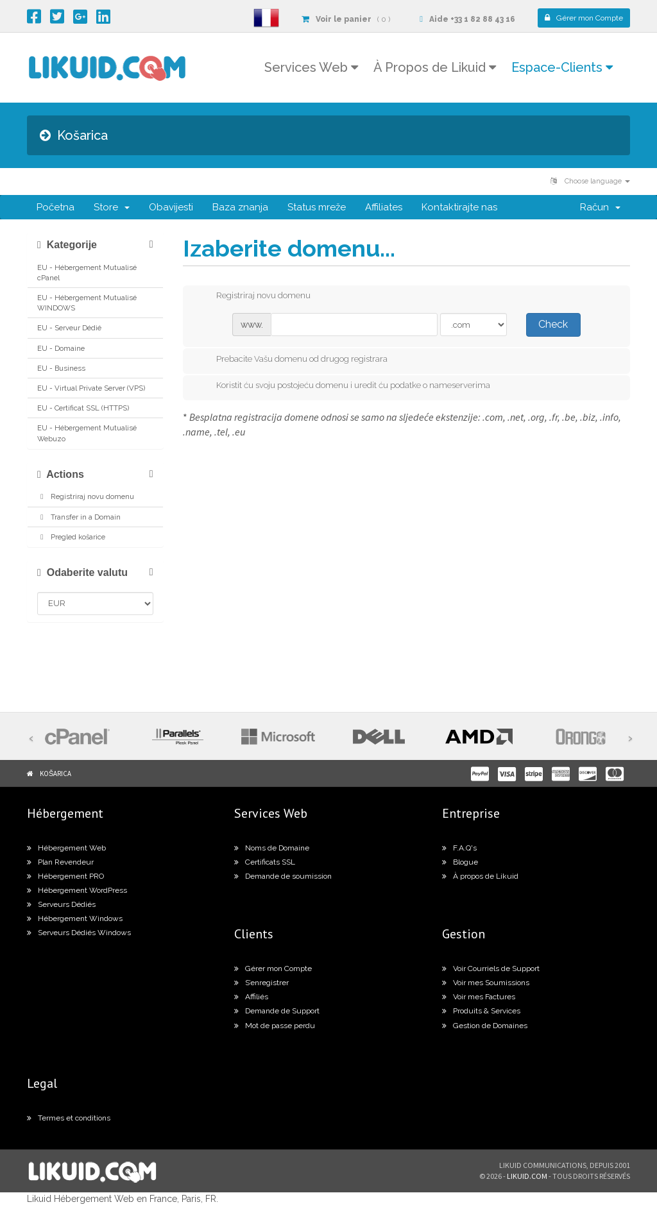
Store (112, 207)
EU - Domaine (61, 348)
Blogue (460, 862)
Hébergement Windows (75, 918)
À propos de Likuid (480, 876)
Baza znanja (240, 207)
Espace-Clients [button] (562, 67)
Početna (55, 207)
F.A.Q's (459, 847)
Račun (600, 207)
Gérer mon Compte (273, 968)
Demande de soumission (283, 876)
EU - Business (61, 368)
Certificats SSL (264, 862)
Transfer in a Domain (79, 516)
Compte (584, 17)
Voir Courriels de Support (491, 968)
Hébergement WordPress (77, 890)
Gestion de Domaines (484, 1025)
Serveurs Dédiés (61, 904)
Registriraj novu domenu (85, 496)
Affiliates (383, 207)
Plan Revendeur (60, 862)
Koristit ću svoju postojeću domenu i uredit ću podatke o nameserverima (343, 386)
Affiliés (251, 996)
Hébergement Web (66, 847)
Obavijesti (171, 207)
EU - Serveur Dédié (69, 327)
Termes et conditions (68, 1117)
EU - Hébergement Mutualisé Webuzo (87, 433)
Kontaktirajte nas (459, 207)
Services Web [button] (311, 67)
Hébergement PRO (65, 876)
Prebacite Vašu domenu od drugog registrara (292, 360)
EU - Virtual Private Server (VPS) (91, 388)
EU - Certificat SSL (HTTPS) (83, 407)
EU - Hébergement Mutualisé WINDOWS (87, 302)
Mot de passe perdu (274, 1025)
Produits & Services (481, 1010)
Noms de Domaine (271, 847)
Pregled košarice (71, 536)
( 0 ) (346, 19)
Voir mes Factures (478, 996)
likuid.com (527, 1176)
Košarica (55, 773)
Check (553, 324)
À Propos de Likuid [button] (434, 67)
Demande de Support (277, 1010)
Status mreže (316, 207)
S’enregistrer (261, 982)
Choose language (590, 181)
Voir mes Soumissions (485, 982)
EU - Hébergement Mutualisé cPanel (87, 272)
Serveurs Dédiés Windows (79, 932)
